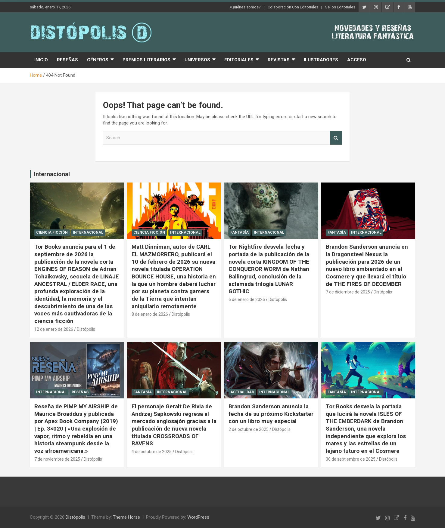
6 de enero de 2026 (247, 299)
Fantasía (239, 232)
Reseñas (67, 60)
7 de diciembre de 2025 (348, 292)
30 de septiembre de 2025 (350, 459)
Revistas (279, 60)
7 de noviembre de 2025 (57, 459)
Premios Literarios (146, 60)
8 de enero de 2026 (150, 314)
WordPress (198, 517)
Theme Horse (126, 517)
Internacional (52, 174)
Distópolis (86, 329)
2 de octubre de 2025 (249, 429)
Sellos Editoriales (340, 7)
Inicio (41, 60)
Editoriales (239, 60)
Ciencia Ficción (52, 232)
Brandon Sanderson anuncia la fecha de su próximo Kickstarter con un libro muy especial (271, 414)
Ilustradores (321, 60)
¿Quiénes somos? (245, 7)
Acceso (356, 60)
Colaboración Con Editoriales (293, 7)
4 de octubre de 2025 (152, 451)
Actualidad (242, 392)
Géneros (97, 60)
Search (336, 138)
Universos (197, 60)
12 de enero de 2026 (53, 329)
